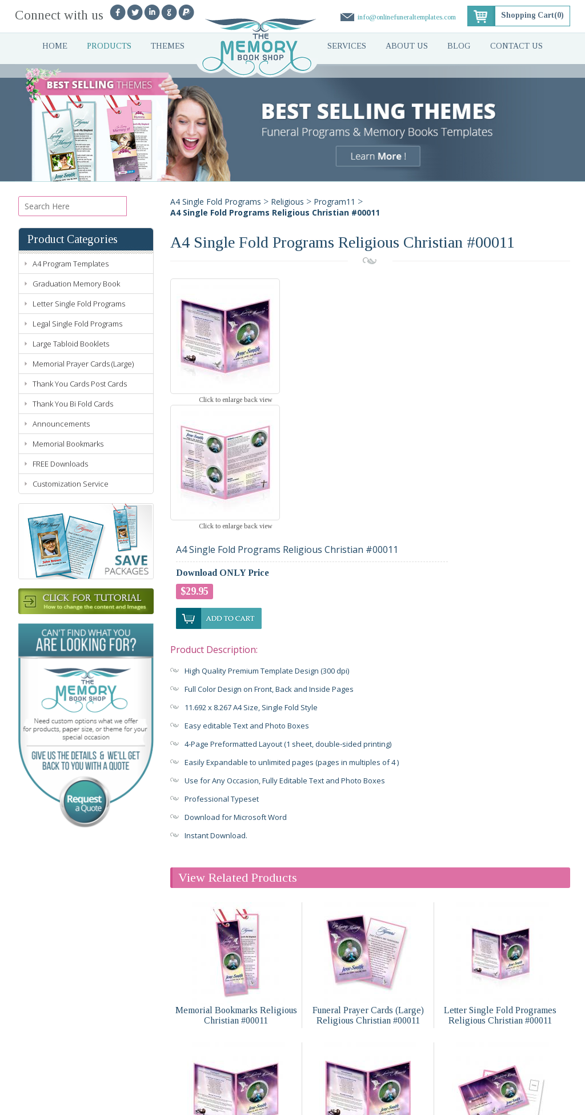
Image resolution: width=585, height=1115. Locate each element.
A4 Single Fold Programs (215, 201)
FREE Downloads (60, 464)
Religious (287, 201)
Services (347, 46)
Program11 (334, 201)
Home (54, 46)
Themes (168, 46)
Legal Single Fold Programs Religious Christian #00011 (236, 1028)
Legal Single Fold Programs (77, 323)
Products (109, 46)
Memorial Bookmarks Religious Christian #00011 (236, 888)
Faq (229, 1081)
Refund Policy (272, 1101)
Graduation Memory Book (76, 283)
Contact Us (517, 46)
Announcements (61, 424)
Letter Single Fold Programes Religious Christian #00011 (500, 888)
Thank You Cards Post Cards (80, 384)
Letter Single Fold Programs (79, 303)
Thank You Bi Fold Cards (73, 404)
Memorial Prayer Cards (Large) (83, 364)
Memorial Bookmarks (68, 444)
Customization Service (71, 484)
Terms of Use (224, 1101)
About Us (407, 46)
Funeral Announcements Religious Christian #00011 (500, 1028)
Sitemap (312, 1101)
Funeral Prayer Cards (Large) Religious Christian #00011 (368, 888)
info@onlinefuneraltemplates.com (405, 17)
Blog (459, 46)
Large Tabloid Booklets (71, 344)
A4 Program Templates (71, 263)
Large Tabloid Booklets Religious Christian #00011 (368, 1028)
